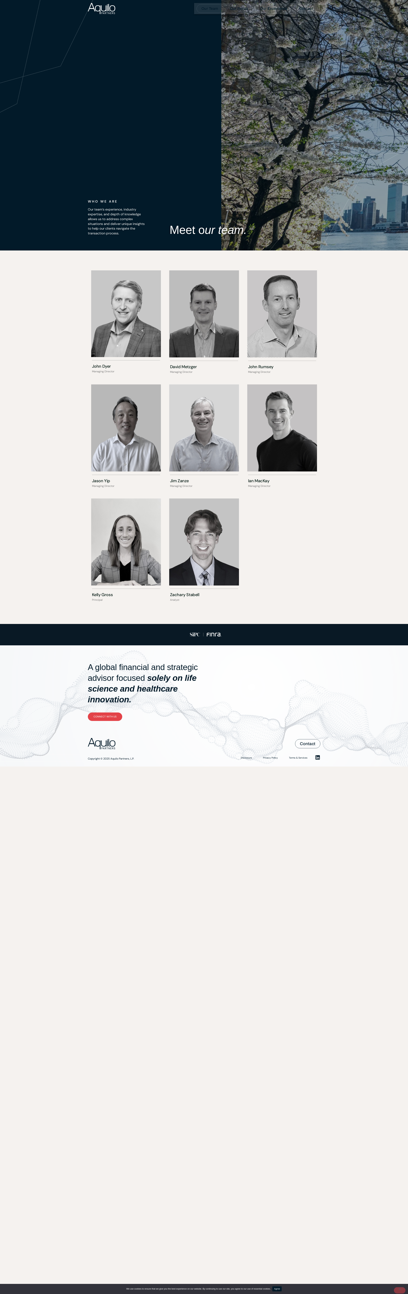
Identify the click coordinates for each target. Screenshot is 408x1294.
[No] (400, 1290)
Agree (277, 1289)
